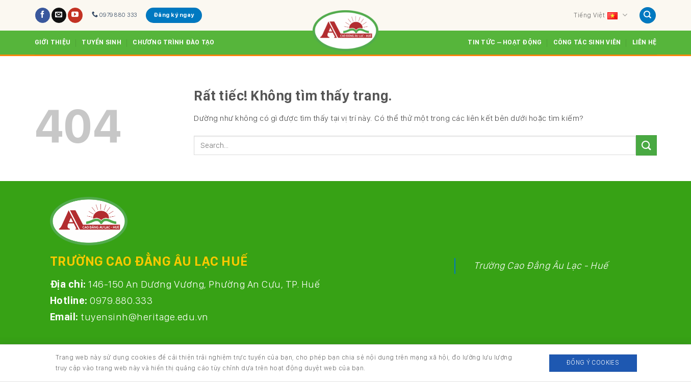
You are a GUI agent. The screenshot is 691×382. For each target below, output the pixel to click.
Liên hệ (644, 42)
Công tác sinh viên (587, 42)
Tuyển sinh (101, 42)
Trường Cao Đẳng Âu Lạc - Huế (541, 265)
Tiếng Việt (600, 15)
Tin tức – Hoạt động (505, 42)
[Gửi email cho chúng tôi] (59, 15)
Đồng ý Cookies (593, 362)
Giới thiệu (53, 42)
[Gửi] (646, 145)
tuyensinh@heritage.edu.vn (145, 317)
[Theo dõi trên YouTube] (75, 15)
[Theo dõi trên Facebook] (42, 15)
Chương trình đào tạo (173, 42)
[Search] (647, 15)
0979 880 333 (114, 14)
